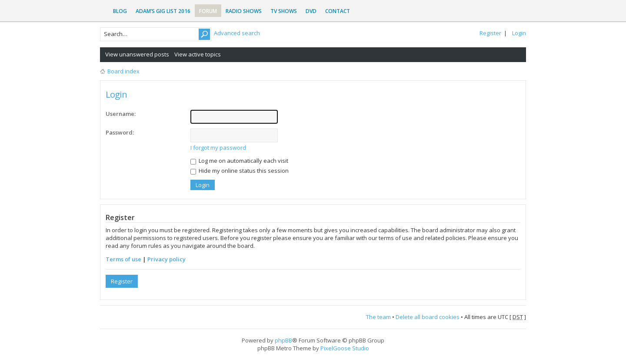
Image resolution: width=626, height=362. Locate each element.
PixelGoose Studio (344, 348)
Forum (208, 11)
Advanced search (237, 33)
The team (378, 317)
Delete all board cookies (428, 317)
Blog (120, 11)
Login (519, 33)
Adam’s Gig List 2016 (163, 11)
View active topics (197, 54)
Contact (337, 11)
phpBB (283, 340)
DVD (311, 11)
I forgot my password (218, 147)
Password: (120, 132)
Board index (123, 71)
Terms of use (123, 259)
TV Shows (283, 11)
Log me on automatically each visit (239, 161)
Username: (121, 114)
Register (490, 33)
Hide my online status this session (239, 170)
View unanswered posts (137, 54)
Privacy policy (166, 259)
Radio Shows (244, 11)
